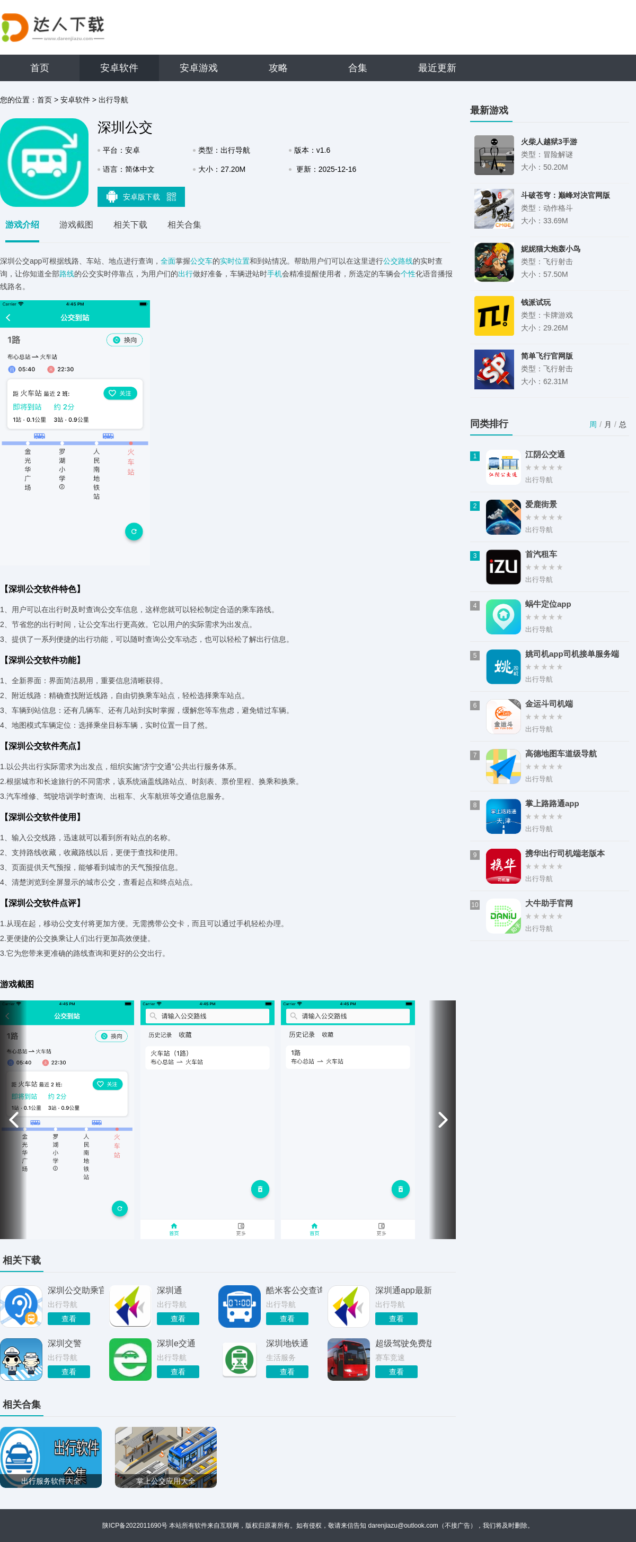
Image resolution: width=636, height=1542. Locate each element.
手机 (274, 273)
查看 (68, 1318)
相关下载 (130, 224)
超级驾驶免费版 (403, 1343)
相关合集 (184, 224)
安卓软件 (119, 68)
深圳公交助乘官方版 (76, 1290)
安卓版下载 (141, 196)
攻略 (278, 68)
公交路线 (398, 261)
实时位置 (235, 261)
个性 (408, 273)
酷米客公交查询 (294, 1290)
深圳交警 (65, 1343)
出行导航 (113, 99)
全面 (168, 261)
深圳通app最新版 (403, 1290)
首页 (39, 68)
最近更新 (437, 68)
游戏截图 (76, 224)
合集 (357, 68)
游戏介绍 (22, 224)
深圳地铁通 (287, 1343)
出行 (185, 273)
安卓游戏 (199, 68)
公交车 (201, 261)
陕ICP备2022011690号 (134, 1525)
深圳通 (169, 1290)
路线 (66, 273)
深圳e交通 (176, 1343)
